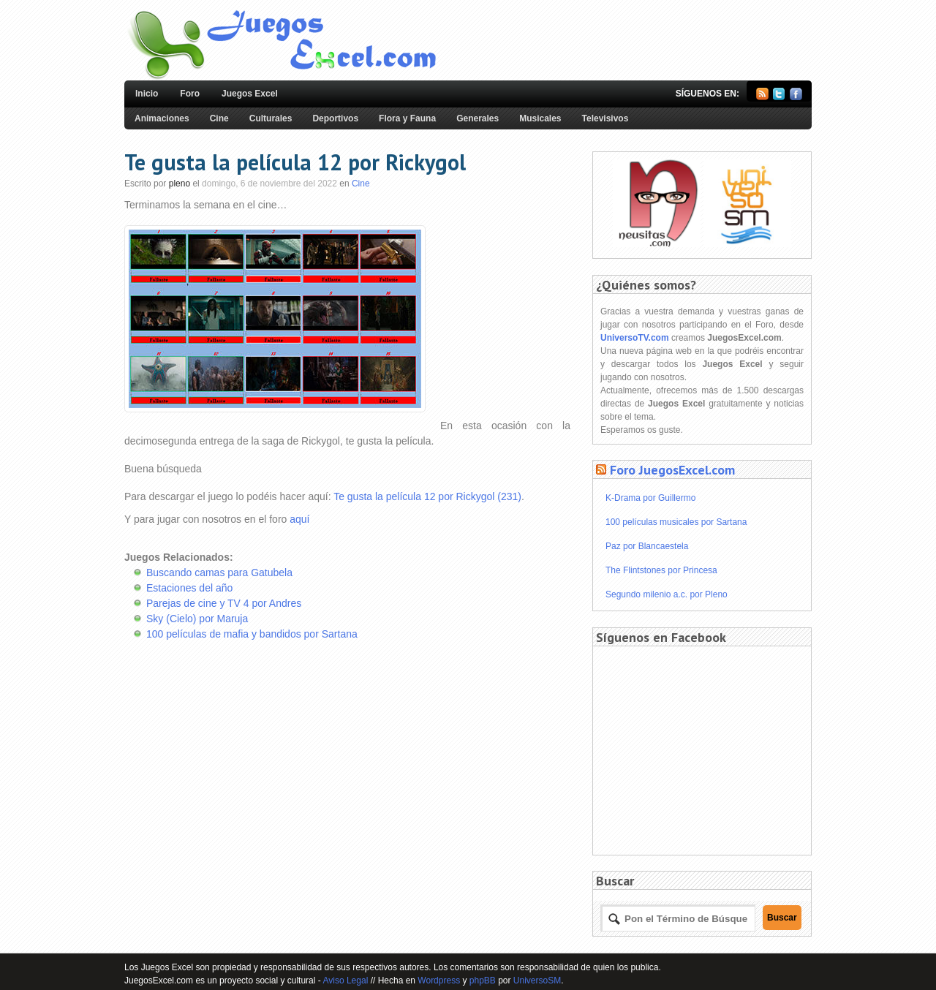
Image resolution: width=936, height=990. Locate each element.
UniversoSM (537, 980)
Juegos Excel (250, 93)
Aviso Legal (345, 980)
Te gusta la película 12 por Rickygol (295, 162)
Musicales (540, 118)
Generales (477, 118)
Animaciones (162, 118)
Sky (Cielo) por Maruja (197, 618)
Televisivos (605, 118)
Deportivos (335, 118)
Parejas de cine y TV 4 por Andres (223, 603)
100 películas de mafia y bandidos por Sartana (252, 634)
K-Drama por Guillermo (650, 498)
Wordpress (439, 980)
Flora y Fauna (407, 118)
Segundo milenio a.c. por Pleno (666, 594)
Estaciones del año (189, 588)
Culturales (270, 118)
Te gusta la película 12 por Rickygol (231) (427, 496)
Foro (190, 93)
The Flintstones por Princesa (661, 570)
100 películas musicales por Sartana (676, 522)
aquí (299, 519)
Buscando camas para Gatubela (219, 572)
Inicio (146, 93)
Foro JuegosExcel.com (672, 469)
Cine (219, 118)
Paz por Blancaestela (646, 546)
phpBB (482, 980)
